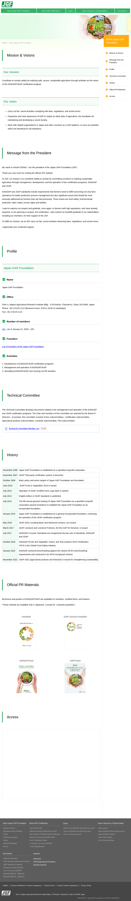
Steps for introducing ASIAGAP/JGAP (42, 837)
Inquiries (129, 24)
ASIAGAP (37, 859)
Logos (70, 11)
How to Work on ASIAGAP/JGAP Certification (45, 834)
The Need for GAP (36, 828)
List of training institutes (106, 840)
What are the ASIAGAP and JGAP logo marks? (79, 828)
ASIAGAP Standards (10, 858)
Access (112, 96)
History (112, 83)
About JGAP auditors (105, 837)
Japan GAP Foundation (7, 4)
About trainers (103, 828)
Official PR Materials (117, 90)
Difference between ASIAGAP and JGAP (43, 831)
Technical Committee (117, 76)
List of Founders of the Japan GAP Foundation (23, 346)
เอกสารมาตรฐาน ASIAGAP (12, 870)
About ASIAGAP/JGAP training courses (111, 831)
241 (3, 329)
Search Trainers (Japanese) (68, 885)
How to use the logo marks (72, 834)
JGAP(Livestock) (39, 865)
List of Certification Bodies (38, 840)
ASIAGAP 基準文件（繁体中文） (14, 873)
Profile (111, 69)
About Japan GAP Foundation (18, 11)
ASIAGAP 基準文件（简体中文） (14, 876)
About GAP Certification (50, 11)
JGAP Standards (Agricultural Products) (16, 861)
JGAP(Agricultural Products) (44, 862)
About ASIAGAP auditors (106, 834)
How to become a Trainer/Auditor (94, 11)
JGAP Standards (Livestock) (12, 864)
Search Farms (49, 885)
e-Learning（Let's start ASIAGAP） (41, 843)
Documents (122, 11)
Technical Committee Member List (24, 428)
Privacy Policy (86, 885)
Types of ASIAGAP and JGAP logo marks (77, 831)
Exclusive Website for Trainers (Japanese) (26, 885)
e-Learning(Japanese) (37, 846)
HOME (4, 43)
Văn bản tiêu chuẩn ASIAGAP (13, 867)
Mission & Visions (116, 53)
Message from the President (116, 61)
